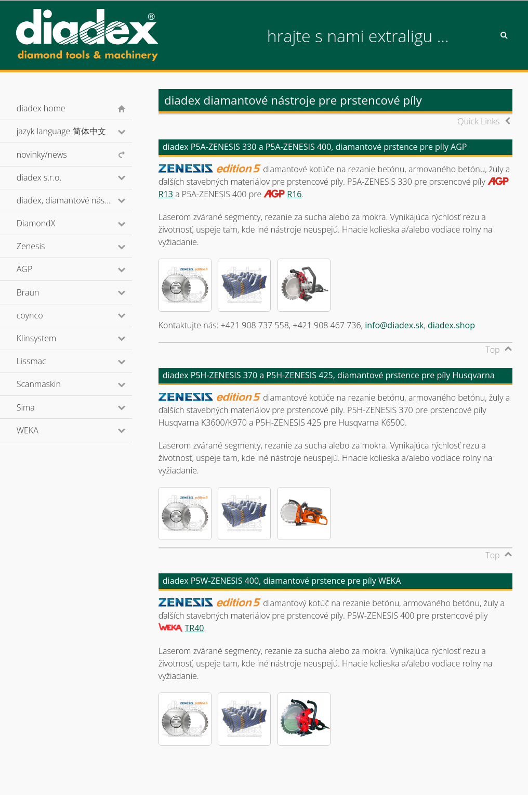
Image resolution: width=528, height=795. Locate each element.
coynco (44, 315)
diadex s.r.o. (53, 177)
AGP (38, 269)
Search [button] (504, 35)
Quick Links (478, 121)
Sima (40, 407)
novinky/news (42, 154)
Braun (42, 292)
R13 (166, 194)
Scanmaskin (53, 384)
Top (492, 349)
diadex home (41, 108)
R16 (294, 194)
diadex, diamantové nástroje (74, 200)
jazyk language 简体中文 (74, 131)
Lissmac (45, 361)
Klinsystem (50, 338)
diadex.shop (451, 325)
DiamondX (50, 223)
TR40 (194, 628)
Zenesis (45, 246)
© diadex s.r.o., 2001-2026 (58, 776)
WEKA (42, 430)
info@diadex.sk (394, 325)
